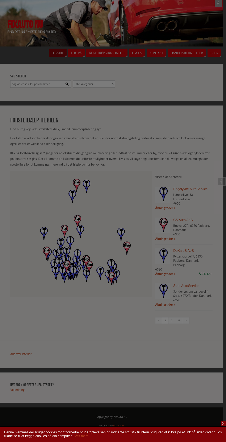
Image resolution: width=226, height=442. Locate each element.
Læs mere (81, 436)
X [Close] (223, 423)
